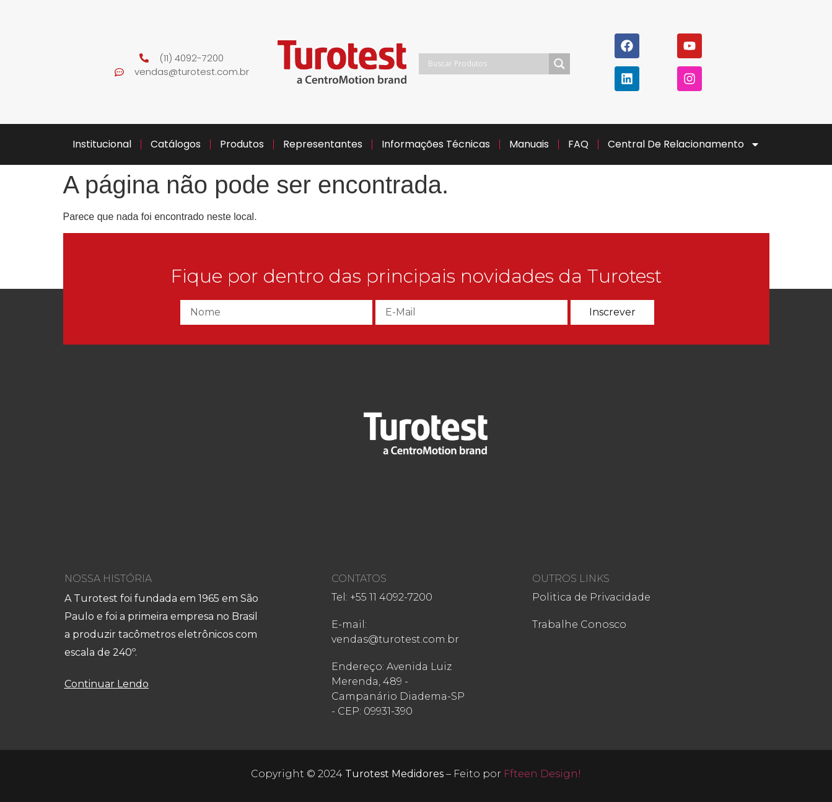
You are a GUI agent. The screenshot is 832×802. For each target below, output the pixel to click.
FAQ (578, 144)
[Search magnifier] (559, 63)
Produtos (242, 144)
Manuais (529, 144)
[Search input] (487, 63)
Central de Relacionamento (684, 144)
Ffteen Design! (542, 774)
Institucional (101, 144)
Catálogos (176, 144)
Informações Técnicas (436, 144)
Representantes (322, 144)
